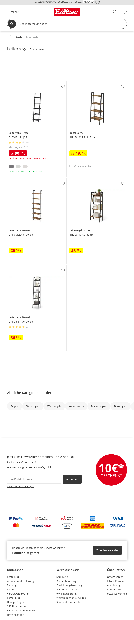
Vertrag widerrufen (18, 593)
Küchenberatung (66, 581)
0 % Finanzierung (17, 606)
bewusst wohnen (117, 593)
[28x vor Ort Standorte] (114, 12)
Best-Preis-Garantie (67, 589)
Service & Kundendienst (21, 610)
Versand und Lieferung (20, 581)
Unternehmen (115, 577)
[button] (11, 12)
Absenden (72, 479)
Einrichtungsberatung (69, 585)
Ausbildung (114, 585)
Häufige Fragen (16, 602)
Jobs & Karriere (116, 581)
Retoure (11, 589)
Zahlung (12, 585)
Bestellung (13, 577)
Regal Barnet (75, 82)
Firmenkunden (15, 614)
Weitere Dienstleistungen (71, 598)
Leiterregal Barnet (17, 179)
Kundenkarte (114, 589)
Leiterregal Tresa (17, 82)
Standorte (62, 577)
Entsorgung (13, 598)
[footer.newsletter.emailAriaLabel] (34, 479)
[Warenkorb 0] (125, 12)
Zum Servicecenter (107, 550)
